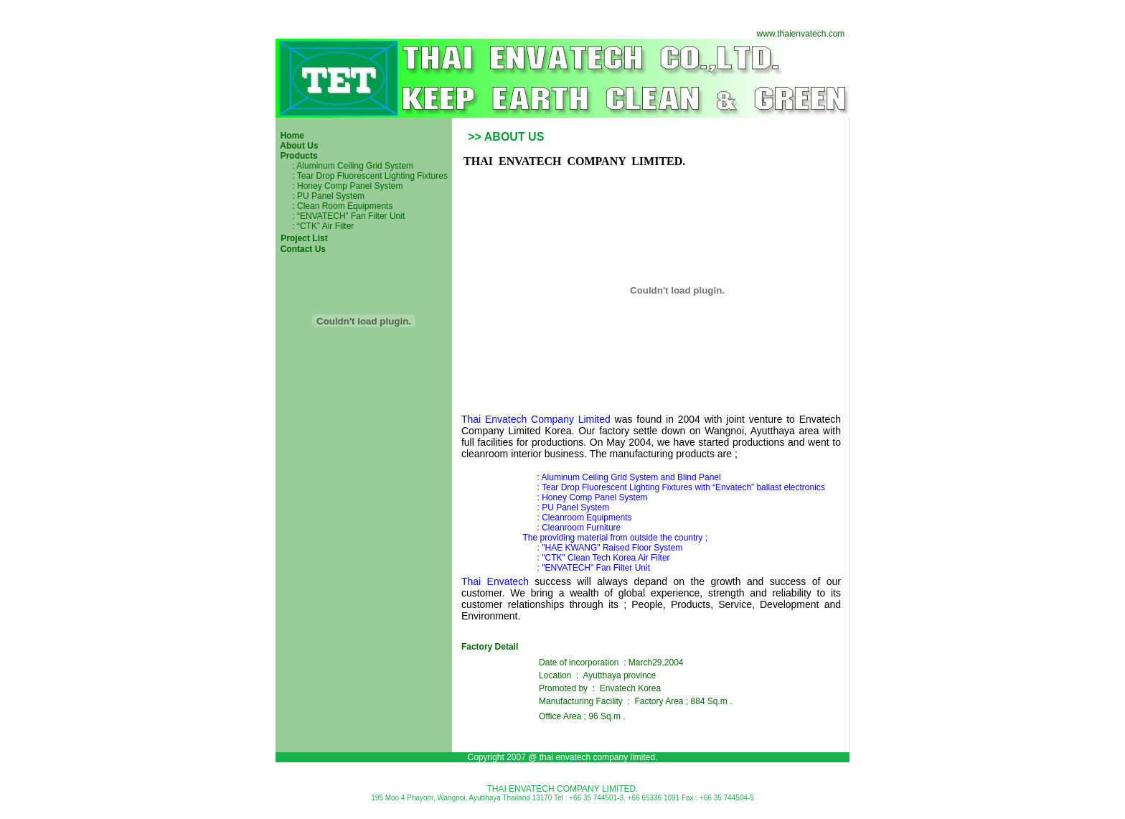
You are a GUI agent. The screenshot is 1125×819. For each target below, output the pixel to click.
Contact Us (303, 249)
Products (297, 156)
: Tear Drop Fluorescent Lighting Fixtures (369, 176)
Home (291, 136)
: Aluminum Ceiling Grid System (350, 166)
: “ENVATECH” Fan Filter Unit (347, 216)
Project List (303, 238)
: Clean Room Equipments (341, 206)
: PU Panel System (324, 196)
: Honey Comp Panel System (347, 186)
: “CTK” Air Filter (315, 226)
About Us (297, 146)
